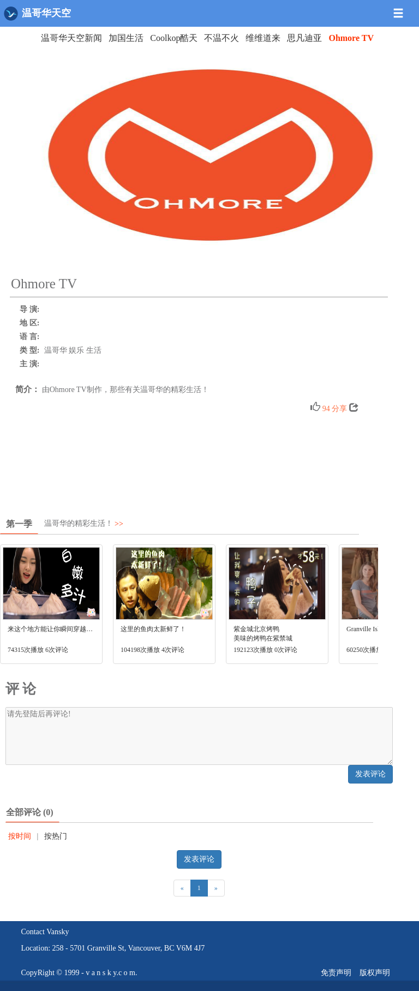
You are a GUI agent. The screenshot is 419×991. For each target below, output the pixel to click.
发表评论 (370, 774)
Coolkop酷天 (173, 38)
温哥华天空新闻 (71, 38)
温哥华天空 (37, 13)
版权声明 (375, 973)
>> (119, 524)
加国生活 (126, 38)
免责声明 (336, 973)
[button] (404, 8)
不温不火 (221, 38)
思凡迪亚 (304, 38)
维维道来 (263, 38)
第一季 (19, 524)
